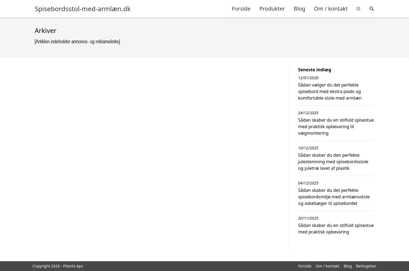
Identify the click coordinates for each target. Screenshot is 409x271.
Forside (241, 8)
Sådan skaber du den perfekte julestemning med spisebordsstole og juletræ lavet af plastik (333, 161)
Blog (299, 8)
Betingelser (366, 266)
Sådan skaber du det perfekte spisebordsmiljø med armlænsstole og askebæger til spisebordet (334, 196)
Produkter (272, 8)
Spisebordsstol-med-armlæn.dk (83, 8)
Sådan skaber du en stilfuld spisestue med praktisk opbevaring (336, 228)
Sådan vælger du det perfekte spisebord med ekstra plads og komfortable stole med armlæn (330, 91)
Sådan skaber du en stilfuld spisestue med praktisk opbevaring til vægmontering (336, 126)
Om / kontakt (331, 8)
